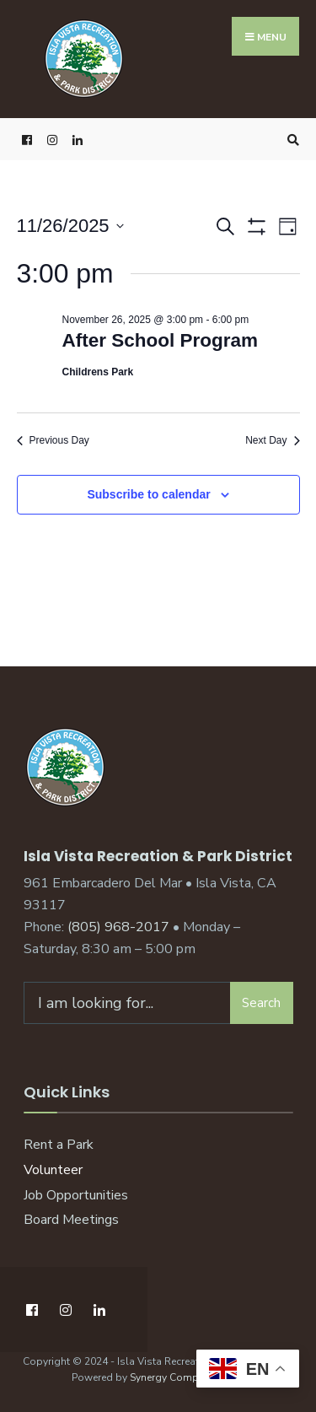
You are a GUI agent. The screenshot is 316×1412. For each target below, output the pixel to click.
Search (261, 1002)
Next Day (272, 440)
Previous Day (53, 440)
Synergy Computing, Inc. (187, 1377)
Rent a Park (59, 1144)
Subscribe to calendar (148, 494)
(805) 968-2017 (118, 927)
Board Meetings (71, 1219)
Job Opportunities (76, 1195)
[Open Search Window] (290, 139)
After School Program (160, 340)
